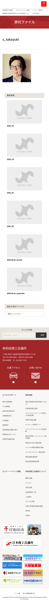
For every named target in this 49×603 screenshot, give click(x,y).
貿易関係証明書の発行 (10, 430)
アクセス (28, 483)
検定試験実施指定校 (32, 461)
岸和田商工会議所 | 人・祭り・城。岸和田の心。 (11, 4)
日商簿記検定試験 (31, 408)
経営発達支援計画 (8, 411)
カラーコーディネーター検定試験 (36, 430)
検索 (41, 335)
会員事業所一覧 (30, 492)
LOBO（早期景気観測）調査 (34, 506)
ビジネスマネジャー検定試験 (35, 452)
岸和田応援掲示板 (8, 439)
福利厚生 (5, 425)
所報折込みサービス (9, 434)
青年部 (27, 511)
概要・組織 (28, 478)
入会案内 (28, 497)
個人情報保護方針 (29, 593)
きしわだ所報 (27, 330)
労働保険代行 (7, 416)
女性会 (27, 515)
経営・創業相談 (7, 402)
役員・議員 (28, 487)
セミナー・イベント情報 (11, 471)
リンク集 (17, 593)
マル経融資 (6, 406)
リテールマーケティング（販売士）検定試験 (35, 414)
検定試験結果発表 (31, 457)
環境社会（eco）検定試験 (33, 443)
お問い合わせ (35, 373)
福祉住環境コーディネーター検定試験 (36, 437)
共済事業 (5, 420)
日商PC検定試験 (30, 420)
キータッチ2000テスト (33, 424)
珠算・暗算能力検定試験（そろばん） (36, 403)
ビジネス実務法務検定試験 (34, 447)
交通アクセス (13, 373)
